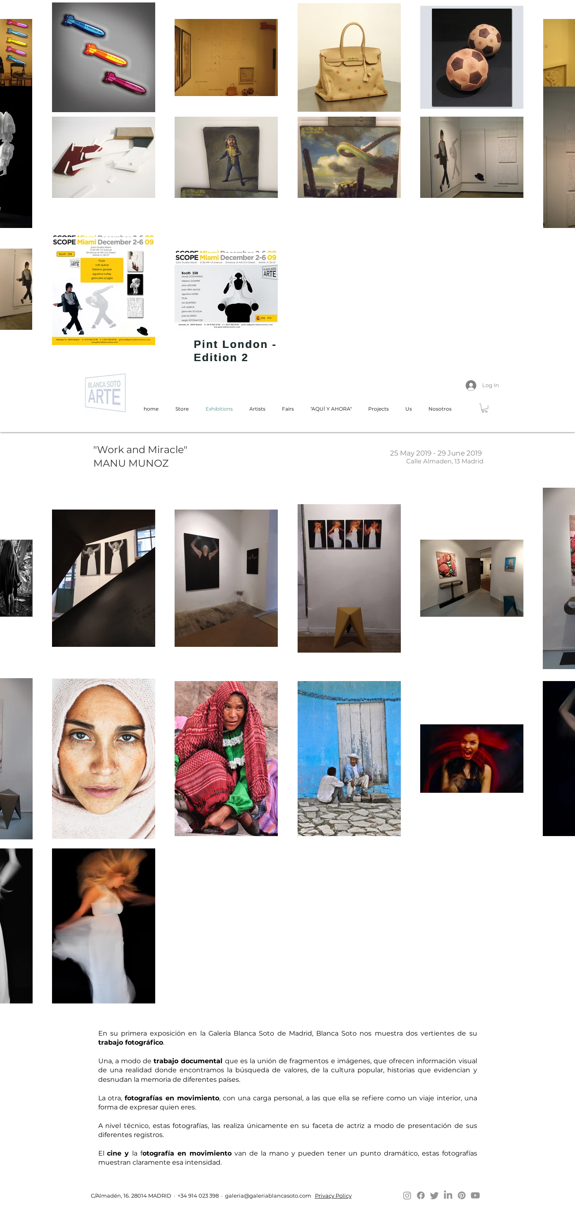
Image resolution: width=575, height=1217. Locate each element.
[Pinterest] (462, 1195)
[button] (484, 408)
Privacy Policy (333, 1195)
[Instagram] (407, 1195)
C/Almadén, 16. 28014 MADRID (130, 1195)
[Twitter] (434, 1195)
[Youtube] (475, 1195)
